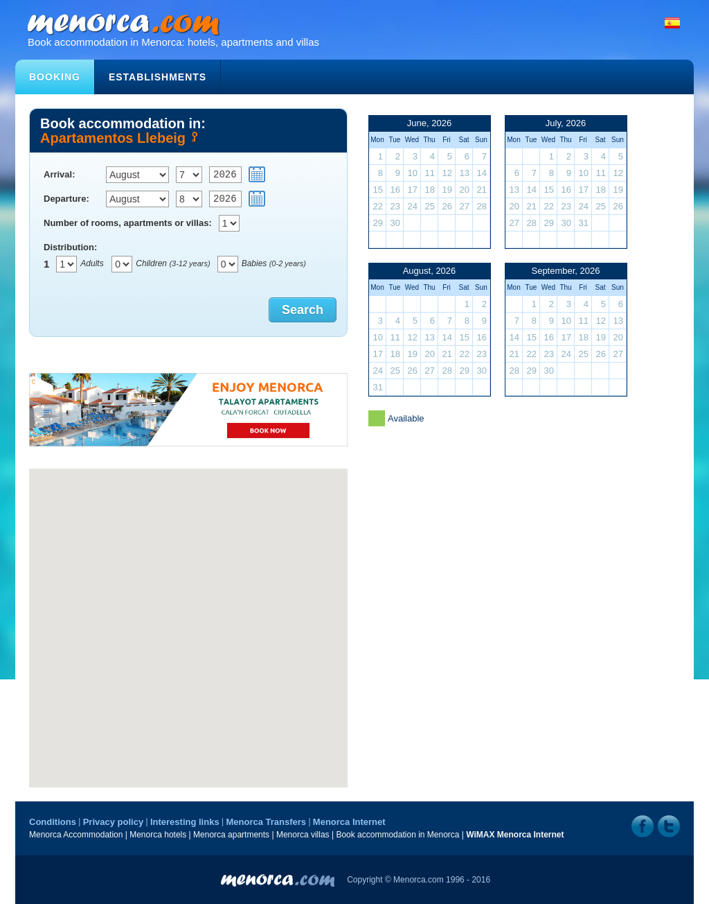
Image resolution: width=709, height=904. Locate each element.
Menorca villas (303, 835)
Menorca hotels (157, 835)
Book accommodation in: (188, 130)
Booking (54, 76)
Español (672, 22)
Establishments (157, 76)
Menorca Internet (349, 822)
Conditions (52, 822)
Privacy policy (113, 822)
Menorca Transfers (266, 822)
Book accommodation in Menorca (397, 835)
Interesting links (184, 822)
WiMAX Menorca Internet (515, 835)
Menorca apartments (231, 835)
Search (302, 310)
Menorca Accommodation (76, 835)
